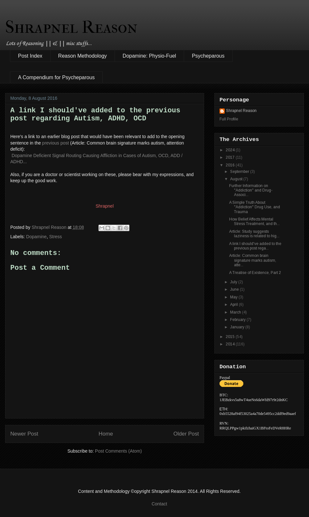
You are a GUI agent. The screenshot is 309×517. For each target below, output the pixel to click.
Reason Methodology (82, 56)
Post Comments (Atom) (118, 451)
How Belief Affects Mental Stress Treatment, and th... (254, 221)
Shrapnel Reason (71, 27)
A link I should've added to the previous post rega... (255, 245)
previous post (55, 143)
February (238, 319)
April (234, 304)
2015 (231, 336)
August (236, 179)
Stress (55, 236)
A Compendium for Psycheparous (56, 77)
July (234, 282)
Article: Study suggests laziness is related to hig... (254, 233)
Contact (159, 503)
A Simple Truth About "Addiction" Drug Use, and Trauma (254, 207)
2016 (231, 165)
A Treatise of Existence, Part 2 (255, 272)
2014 (231, 344)
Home (105, 434)
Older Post (186, 434)
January (237, 327)
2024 (231, 150)
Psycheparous (208, 56)
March (236, 312)
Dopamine (36, 236)
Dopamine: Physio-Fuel (149, 56)
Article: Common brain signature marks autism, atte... (252, 260)
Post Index (30, 56)
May (234, 297)
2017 (231, 157)
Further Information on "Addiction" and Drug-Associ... (250, 190)
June (235, 289)
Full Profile (229, 119)
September (240, 171)
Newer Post (24, 434)
